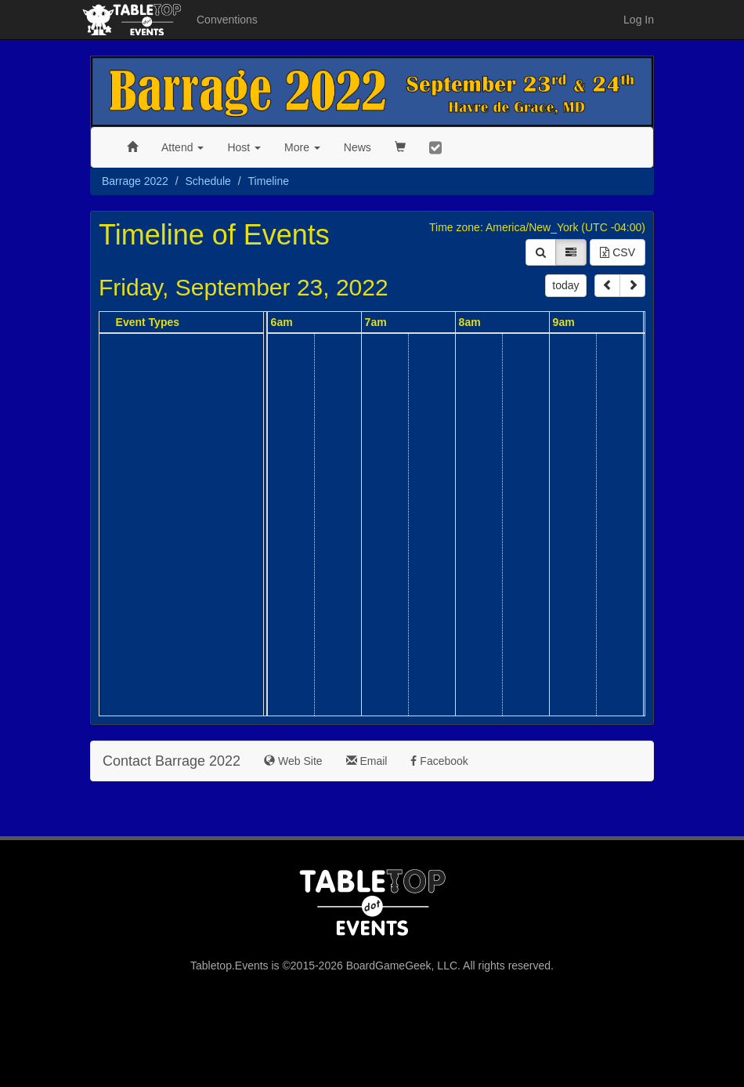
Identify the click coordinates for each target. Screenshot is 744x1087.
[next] (632, 285)
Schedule (208, 181)
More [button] (302, 147)
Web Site (293, 761)
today (565, 285)
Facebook (439, 761)
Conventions (227, 19)
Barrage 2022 (135, 181)
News (357, 147)
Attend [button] (182, 147)
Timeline (268, 181)
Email (367, 761)
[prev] (607, 285)
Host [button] (244, 147)
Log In (638, 19)
